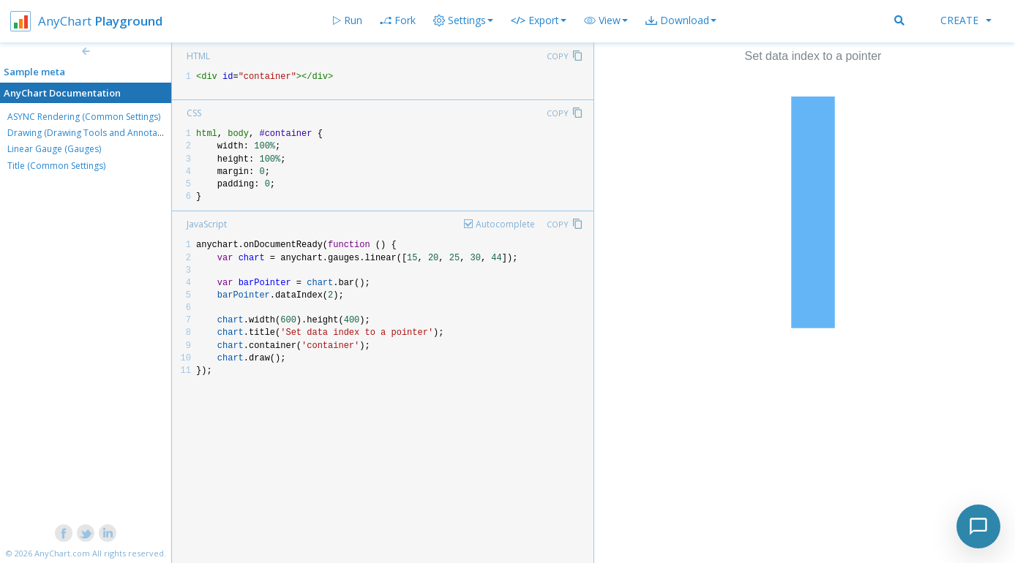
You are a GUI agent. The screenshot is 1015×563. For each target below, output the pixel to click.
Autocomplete (505, 224)
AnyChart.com (62, 553)
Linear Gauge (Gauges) (54, 149)
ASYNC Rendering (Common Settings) (83, 116)
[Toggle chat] (978, 526)
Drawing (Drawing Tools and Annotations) (93, 132)
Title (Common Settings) (56, 165)
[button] (606, 20)
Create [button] (966, 20)
